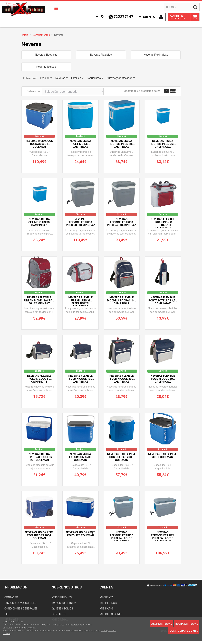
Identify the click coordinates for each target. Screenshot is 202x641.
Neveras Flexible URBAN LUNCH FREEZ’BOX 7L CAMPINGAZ (80, 301)
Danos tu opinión (64, 603)
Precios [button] (46, 78)
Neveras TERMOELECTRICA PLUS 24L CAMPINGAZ (121, 222)
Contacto (11, 597)
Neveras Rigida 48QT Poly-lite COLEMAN (80, 534)
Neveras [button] (61, 78)
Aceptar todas (161, 623)
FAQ (6, 614)
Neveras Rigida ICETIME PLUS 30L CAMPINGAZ (39, 222)
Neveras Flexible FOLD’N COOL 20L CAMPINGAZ (121, 378)
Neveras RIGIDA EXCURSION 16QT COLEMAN (80, 457)
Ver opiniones (62, 597)
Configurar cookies (184, 630)
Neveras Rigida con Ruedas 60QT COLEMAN (39, 143)
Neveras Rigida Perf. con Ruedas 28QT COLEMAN (121, 457)
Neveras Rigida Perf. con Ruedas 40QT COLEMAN (39, 535)
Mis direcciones (111, 614)
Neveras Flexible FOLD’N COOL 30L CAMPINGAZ (163, 378)
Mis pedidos (108, 603)
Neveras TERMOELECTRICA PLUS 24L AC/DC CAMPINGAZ (121, 536)
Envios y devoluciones (20, 603)
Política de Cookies (25, 627)
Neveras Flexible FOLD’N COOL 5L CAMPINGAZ (39, 378)
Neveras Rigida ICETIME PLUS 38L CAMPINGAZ (121, 143)
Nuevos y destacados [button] (121, 78)
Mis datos (107, 608)
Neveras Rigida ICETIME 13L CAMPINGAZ (80, 143)
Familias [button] (77, 78)
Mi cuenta (106, 597)
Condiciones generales (20, 608)
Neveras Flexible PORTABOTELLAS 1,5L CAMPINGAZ (162, 300)
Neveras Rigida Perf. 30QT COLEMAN (162, 456)
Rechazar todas (186, 623)
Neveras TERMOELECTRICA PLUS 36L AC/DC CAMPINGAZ (163, 536)
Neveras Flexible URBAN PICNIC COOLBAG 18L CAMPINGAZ (163, 223)
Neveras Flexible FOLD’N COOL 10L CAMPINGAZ (80, 378)
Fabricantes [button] (95, 78)
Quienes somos (62, 608)
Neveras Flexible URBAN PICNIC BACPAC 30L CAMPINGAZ (39, 300)
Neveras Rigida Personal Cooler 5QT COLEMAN (39, 457)
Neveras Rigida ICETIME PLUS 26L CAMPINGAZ (162, 143)
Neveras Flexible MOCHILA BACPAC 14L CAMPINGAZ (121, 300)
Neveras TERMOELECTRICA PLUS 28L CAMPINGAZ (80, 222)
